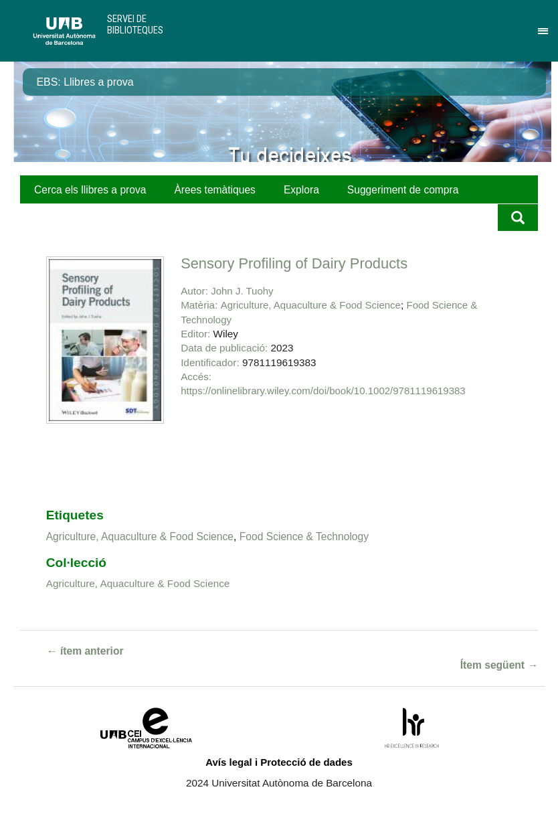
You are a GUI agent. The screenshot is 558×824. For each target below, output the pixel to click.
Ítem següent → (499, 665)
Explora (301, 189)
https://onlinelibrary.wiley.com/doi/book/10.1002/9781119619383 (323, 390)
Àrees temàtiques (214, 189)
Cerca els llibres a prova (90, 189)
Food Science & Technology (304, 536)
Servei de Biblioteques (135, 24)
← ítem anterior (85, 651)
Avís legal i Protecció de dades (279, 762)
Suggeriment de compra (403, 189)
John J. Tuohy (242, 291)
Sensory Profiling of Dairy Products (294, 263)
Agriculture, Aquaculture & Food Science (311, 305)
